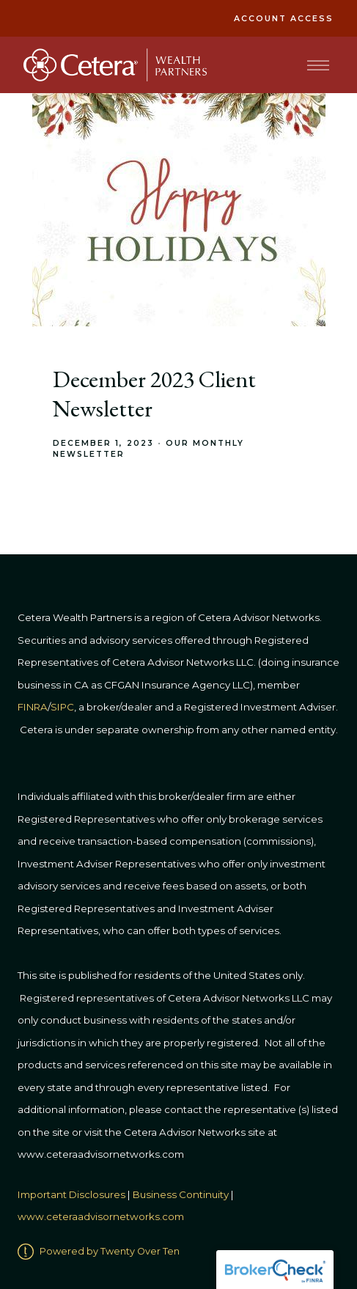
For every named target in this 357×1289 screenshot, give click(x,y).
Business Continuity (181, 1194)
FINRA (33, 707)
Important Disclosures (71, 1194)
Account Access (284, 18)
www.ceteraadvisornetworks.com (101, 1216)
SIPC (62, 707)
